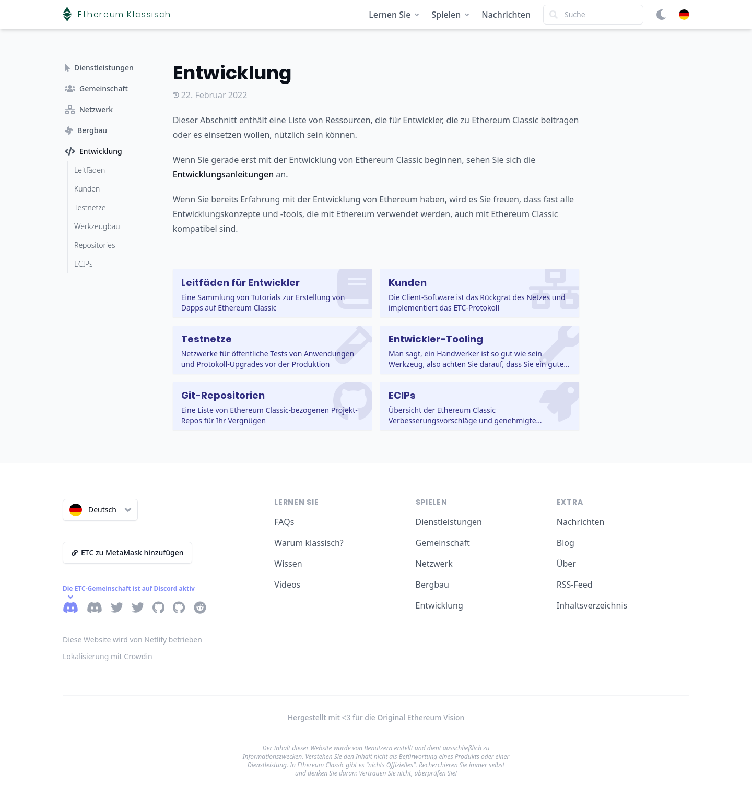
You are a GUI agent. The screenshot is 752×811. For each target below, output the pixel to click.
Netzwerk (434, 563)
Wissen (288, 563)
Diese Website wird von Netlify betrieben (132, 640)
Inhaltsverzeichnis (592, 605)
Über (566, 563)
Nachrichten (506, 14)
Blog (565, 542)
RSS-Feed (575, 584)
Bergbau (432, 584)
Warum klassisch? (308, 542)
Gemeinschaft (443, 542)
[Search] (593, 15)
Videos (287, 584)
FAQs (284, 522)
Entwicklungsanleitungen (223, 174)
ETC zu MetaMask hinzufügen (127, 552)
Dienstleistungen (449, 522)
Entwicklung (439, 605)
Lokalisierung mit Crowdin (107, 656)
